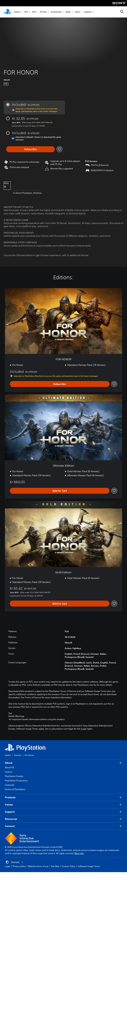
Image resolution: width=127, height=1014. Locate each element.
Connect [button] (63, 826)
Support (87, 12)
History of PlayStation (15, 789)
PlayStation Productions (16, 780)
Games (17, 12)
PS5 (26, 12)
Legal (7, 866)
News (68, 12)
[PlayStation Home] (7, 12)
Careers (8, 771)
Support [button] (63, 812)
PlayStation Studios (14, 776)
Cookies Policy (68, 866)
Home (8, 755)
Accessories (56, 12)
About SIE (9, 767)
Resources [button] (63, 819)
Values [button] (63, 804)
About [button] (63, 763)
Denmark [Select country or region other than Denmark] (14, 862)
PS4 (34, 12)
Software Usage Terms (89, 866)
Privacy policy (19, 866)
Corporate (9, 784)
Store (77, 12)
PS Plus (43, 12)
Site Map (55, 866)
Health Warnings (16, 716)
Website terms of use (38, 866)
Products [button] (63, 797)
